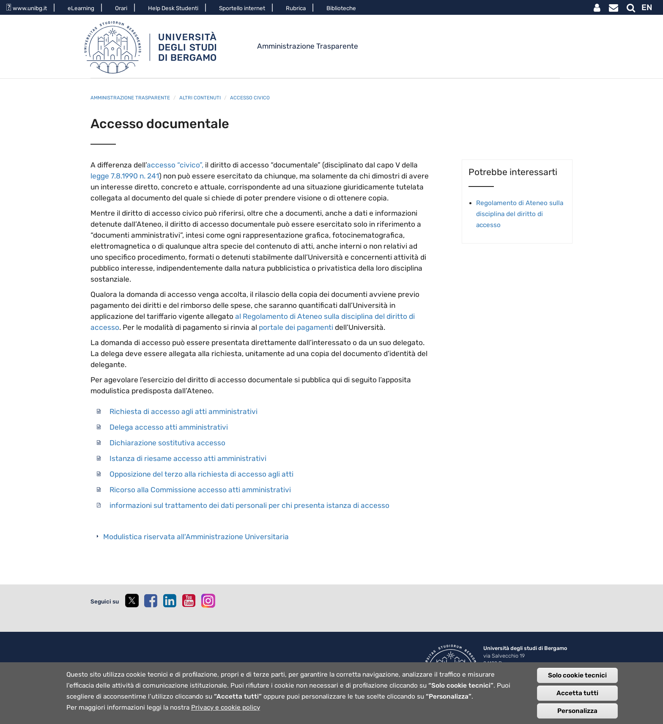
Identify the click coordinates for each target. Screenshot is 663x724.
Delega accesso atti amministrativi (169, 427)
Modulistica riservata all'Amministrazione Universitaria (196, 536)
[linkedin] (169, 600)
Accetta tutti (577, 698)
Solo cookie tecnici (577, 680)
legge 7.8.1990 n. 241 (124, 176)
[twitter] (131, 608)
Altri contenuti (200, 98)
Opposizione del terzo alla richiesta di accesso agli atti (201, 474)
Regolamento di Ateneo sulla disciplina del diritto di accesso (519, 214)
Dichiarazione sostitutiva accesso (167, 443)
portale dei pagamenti (296, 327)
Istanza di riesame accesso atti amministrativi (188, 458)
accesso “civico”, (175, 165)
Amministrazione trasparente (130, 98)
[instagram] (208, 601)
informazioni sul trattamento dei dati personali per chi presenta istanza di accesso (249, 505)
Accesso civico (250, 98)
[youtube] (188, 600)
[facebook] (150, 600)
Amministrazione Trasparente (307, 46)
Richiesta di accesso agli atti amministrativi (184, 411)
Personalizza (577, 715)
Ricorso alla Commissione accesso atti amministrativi (200, 489)
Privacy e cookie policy (225, 712)
